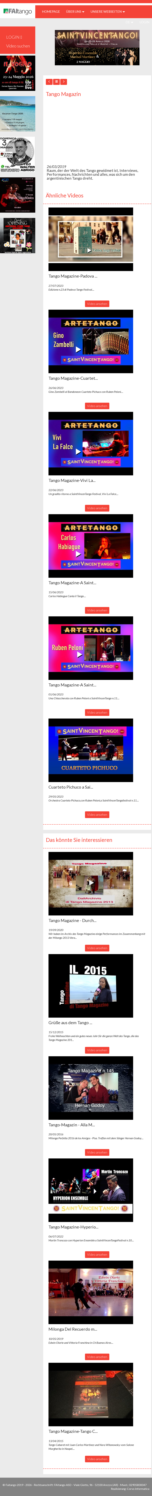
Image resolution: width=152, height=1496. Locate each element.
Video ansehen (97, 304)
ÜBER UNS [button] (75, 11)
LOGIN (144, 22)
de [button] (129, 22)
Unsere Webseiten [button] (108, 11)
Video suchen (18, 45)
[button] (90, 239)
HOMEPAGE (52, 11)
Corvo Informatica (138, 1488)
